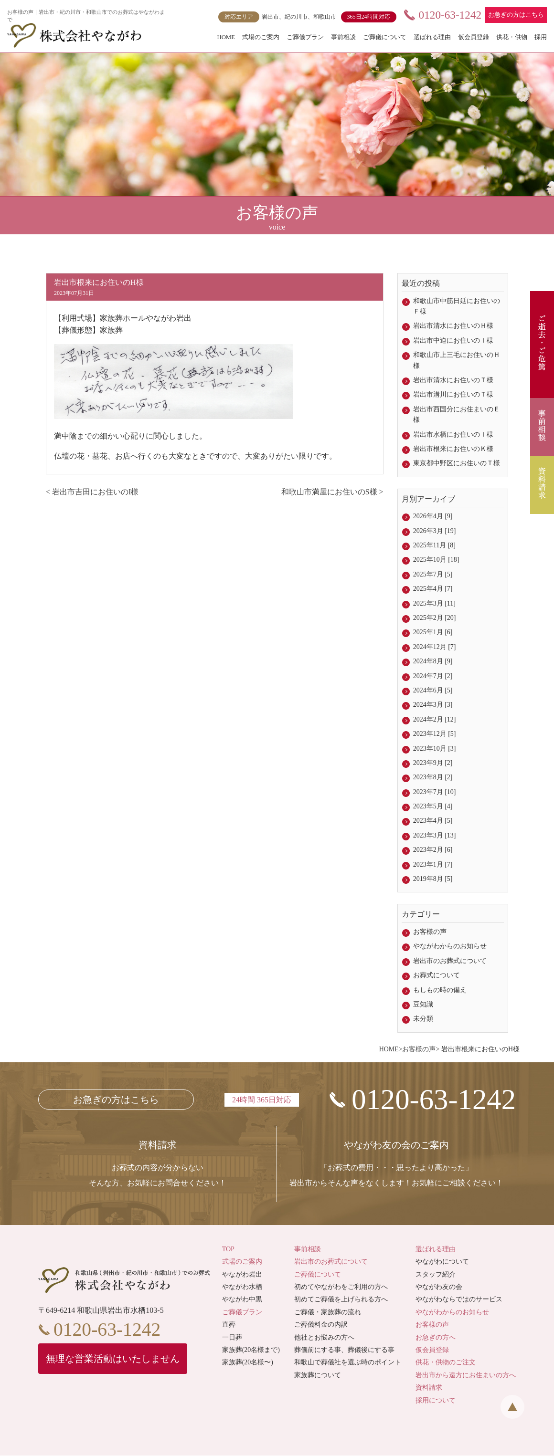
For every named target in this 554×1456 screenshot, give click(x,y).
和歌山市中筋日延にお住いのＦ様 (456, 306)
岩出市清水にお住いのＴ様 (453, 380)
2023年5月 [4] (433, 806)
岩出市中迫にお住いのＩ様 (453, 340)
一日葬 (232, 1337)
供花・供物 (511, 37)
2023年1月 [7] (433, 864)
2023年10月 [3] (434, 748)
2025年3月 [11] (434, 603)
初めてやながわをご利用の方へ (341, 1287)
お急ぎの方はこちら (516, 14)
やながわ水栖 (242, 1287)
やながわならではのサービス (459, 1300)
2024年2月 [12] (434, 719)
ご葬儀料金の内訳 (321, 1325)
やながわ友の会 (439, 1287)
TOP (228, 1249)
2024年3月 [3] (433, 704)
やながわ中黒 (242, 1300)
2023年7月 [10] (434, 792)
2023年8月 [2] (433, 777)
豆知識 (423, 1004)
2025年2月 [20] (434, 617)
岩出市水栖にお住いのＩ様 (453, 434)
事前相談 (343, 37)
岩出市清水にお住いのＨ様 (453, 325)
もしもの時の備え (440, 990)
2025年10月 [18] (436, 559)
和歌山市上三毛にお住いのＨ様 (456, 360)
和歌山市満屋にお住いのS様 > (332, 492)
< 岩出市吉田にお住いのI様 (92, 492)
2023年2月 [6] (433, 849)
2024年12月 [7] (434, 646)
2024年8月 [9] (433, 661)
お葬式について (436, 975)
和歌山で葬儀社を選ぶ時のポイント (347, 1363)
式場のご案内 (260, 37)
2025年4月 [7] (433, 588)
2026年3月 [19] (434, 530)
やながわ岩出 (242, 1274)
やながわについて (442, 1262)
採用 (540, 37)
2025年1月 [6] (433, 632)
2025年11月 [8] (434, 545)
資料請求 (429, 1388)
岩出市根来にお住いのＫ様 (453, 448)
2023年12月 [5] (434, 733)
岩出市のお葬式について (450, 960)
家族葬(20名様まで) (251, 1350)
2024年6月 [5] (433, 690)
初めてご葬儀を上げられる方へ (341, 1300)
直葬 (228, 1325)
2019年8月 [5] (433, 878)
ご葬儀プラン (305, 37)
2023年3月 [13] (434, 835)
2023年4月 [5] (433, 820)
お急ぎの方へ (436, 1337)
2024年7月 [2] (433, 676)
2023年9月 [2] (433, 762)
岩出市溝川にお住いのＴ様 (453, 394)
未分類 (423, 1018)
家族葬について (317, 1375)
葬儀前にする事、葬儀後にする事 (344, 1350)
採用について (436, 1400)
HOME (226, 37)
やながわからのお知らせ (450, 946)
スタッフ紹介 (436, 1274)
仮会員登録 (473, 37)
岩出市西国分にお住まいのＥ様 (456, 414)
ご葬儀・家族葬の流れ (327, 1312)
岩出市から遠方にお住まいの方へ (466, 1375)
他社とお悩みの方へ (324, 1337)
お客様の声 (430, 931)
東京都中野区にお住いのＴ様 (456, 463)
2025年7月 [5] (433, 574)
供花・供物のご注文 (446, 1363)
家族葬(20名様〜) (247, 1363)
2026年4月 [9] (433, 516)
